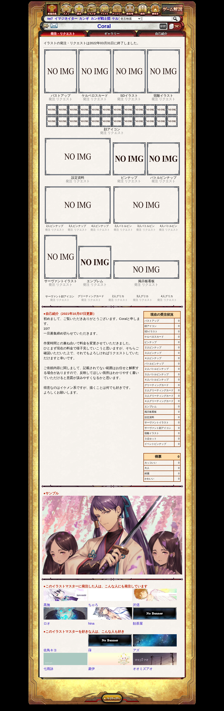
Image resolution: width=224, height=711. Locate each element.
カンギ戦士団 (100, 18)
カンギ (84, 18)
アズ (136, 650)
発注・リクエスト (63, 33)
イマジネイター (66, 18)
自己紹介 (161, 33)
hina (91, 623)
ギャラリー (112, 33)
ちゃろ (93, 605)
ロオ (47, 623)
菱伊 (91, 669)
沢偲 (136, 605)
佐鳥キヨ (50, 650)
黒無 (47, 605)
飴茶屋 (138, 623)
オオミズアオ (143, 669)
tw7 (50, 18)
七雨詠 (48, 669)
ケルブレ (118, 18)
